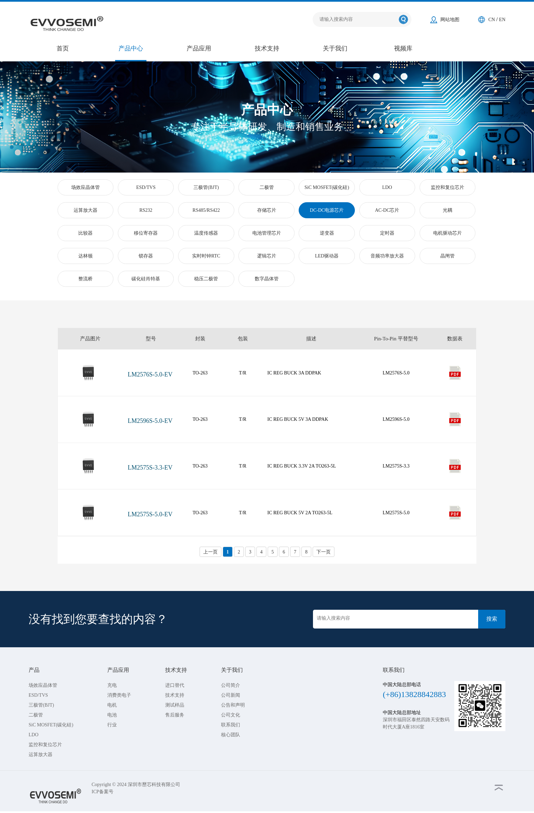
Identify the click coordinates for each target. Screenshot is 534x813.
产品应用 (199, 48)
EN (502, 19)
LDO (33, 734)
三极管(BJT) (41, 705)
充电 (112, 685)
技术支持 (267, 48)
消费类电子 (119, 695)
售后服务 (174, 715)
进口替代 (174, 685)
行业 (112, 724)
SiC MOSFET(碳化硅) (51, 724)
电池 (112, 715)
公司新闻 (230, 695)
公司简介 (230, 685)
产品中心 (131, 48)
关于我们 (335, 48)
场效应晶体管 (43, 685)
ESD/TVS (38, 695)
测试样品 (174, 705)
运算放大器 (40, 754)
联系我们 (230, 724)
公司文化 (230, 715)
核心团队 (230, 734)
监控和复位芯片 (45, 744)
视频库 (403, 48)
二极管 (36, 715)
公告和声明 (233, 705)
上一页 (210, 552)
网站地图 (449, 19)
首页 (63, 48)
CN (492, 19)
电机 (112, 705)
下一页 (323, 552)
